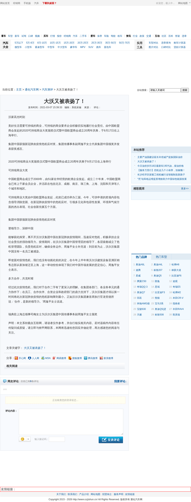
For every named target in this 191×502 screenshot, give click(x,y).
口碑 (30, 36)
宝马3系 (159, 303)
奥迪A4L (158, 264)
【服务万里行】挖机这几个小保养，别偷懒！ (161, 170)
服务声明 (118, 494)
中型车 (51, 47)
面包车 (107, 47)
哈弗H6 (175, 264)
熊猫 (157, 298)
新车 (17, 36)
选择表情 (25, 439)
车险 (106, 36)
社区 (164, 36)
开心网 (22, 358)
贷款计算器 (180, 47)
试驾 (23, 36)
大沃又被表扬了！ (35, 347)
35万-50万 (110, 42)
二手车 (83, 36)
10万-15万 (55, 42)
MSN (48, 358)
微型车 (18, 47)
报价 (59, 36)
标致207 (158, 270)
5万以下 (19, 42)
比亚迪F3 (160, 292)
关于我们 (61, 494)
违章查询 (166, 42)
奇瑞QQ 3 (142, 286)
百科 (170, 36)
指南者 (176, 303)
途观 (175, 281)
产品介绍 (84, 494)
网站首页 (5, 3)
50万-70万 (124, 42)
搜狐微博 (77, 358)
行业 (135, 36)
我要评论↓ (120, 381)
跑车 (98, 47)
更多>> (185, 188)
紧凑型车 (39, 47)
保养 (99, 36)
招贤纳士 (107, 494)
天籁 (139, 314)
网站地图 (184, 3)
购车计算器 (180, 42)
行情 (52, 36)
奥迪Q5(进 (160, 309)
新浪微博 (108, 358)
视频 (37, 36)
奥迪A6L (140, 264)
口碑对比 (166, 47)
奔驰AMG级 (143, 303)
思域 (157, 286)
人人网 (35, 358)
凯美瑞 (176, 314)
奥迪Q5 (158, 275)
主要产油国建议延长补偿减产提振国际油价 (160, 157)
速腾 (138, 270)
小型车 (28, 47)
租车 (120, 36)
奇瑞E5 (176, 286)
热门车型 (161, 256)
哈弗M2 (177, 292)
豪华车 (73, 47)
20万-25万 (82, 42)
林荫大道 (176, 270)
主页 (19, 89)
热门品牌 (141, 257)
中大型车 (62, 47)
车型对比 (153, 42)
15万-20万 (69, 42)
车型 (10, 36)
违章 (184, 36)
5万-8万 (30, 42)
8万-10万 (42, 42)
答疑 (177, 36)
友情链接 (130, 494)
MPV (82, 47)
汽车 (36, 3)
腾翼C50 (141, 281)
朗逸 (157, 281)
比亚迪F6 (176, 275)
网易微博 (61, 358)
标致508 (159, 314)
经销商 (16, 3)
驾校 (113, 36)
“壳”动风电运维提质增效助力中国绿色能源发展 (162, 179)
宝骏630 (141, 309)
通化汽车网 (32, 89)
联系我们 (72, 494)
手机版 (27, 3)
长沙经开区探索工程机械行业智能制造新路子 (161, 174)
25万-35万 (96, 42)
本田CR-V (178, 298)
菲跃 (139, 298)
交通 (148, 36)
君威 (138, 275)
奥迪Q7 (141, 292)
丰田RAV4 (178, 309)
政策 (142, 36)
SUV (90, 47)
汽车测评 (47, 89)
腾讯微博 (92, 358)
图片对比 (153, 47)
